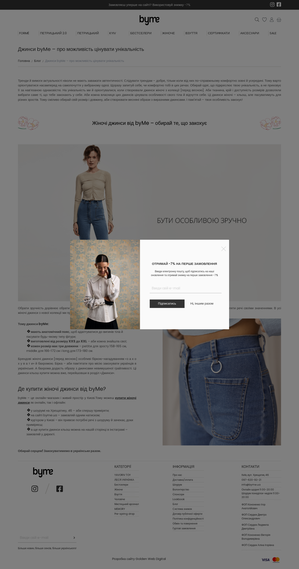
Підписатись (167, 303)
